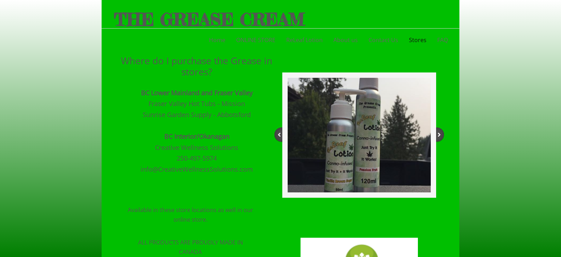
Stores (417, 40)
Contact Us (383, 40)
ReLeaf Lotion (304, 40)
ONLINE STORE (255, 40)
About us (345, 40)
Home (217, 40)
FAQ (442, 40)
